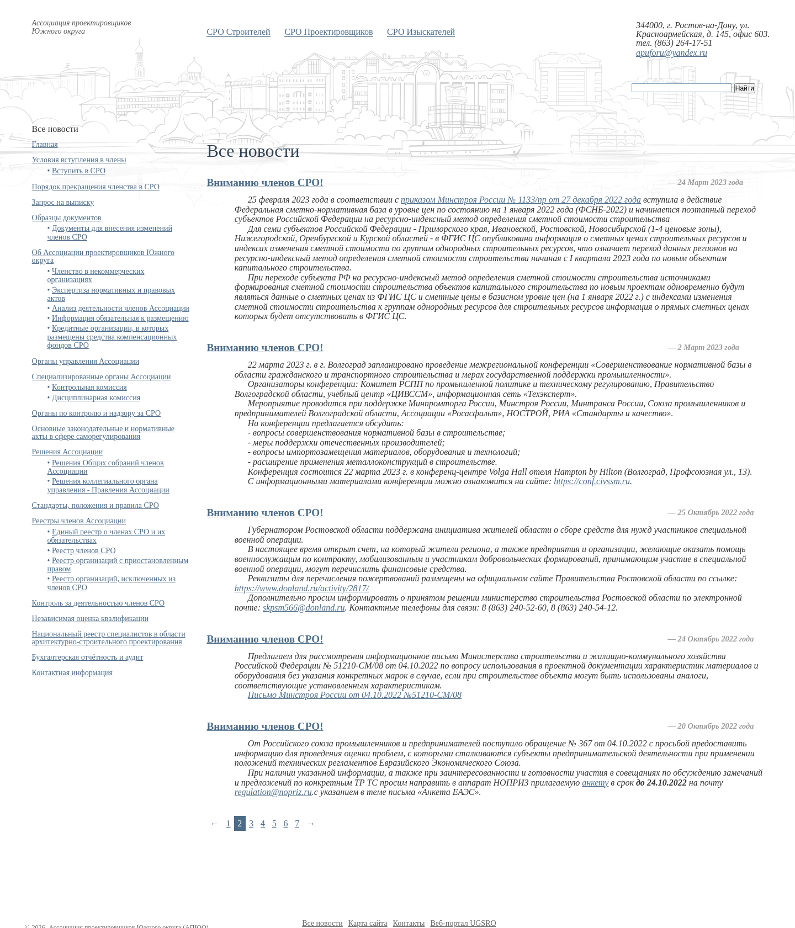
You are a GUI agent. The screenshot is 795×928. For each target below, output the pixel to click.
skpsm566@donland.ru (304, 607)
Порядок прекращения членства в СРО (96, 187)
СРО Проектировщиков (328, 31)
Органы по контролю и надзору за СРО (96, 413)
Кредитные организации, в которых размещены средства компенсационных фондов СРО (112, 336)
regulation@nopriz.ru (273, 792)
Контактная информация (72, 673)
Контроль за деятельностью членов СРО (98, 603)
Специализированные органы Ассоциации (101, 377)
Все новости (322, 923)
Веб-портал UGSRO (463, 923)
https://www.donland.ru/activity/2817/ (302, 588)
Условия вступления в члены (79, 160)
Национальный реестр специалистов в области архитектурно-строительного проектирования (109, 638)
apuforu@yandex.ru (671, 52)
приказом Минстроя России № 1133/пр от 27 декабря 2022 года (521, 199)
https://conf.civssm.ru (592, 481)
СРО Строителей (238, 31)
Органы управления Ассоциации (86, 361)
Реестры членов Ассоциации (79, 521)
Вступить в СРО (78, 171)
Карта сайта (368, 923)
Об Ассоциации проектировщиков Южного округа (103, 256)
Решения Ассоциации (67, 452)
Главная (45, 144)
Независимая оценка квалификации (90, 618)
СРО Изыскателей (421, 31)
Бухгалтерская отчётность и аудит (88, 657)
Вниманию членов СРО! (264, 182)
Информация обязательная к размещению (120, 318)
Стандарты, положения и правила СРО (95, 505)
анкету (595, 782)
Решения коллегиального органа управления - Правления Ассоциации (108, 485)
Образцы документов (67, 218)
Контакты (409, 923)
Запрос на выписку (63, 202)
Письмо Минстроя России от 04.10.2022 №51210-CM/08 (355, 694)
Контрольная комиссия (89, 387)
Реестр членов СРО (84, 551)
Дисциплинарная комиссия (96, 398)
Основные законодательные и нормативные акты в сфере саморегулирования (103, 433)
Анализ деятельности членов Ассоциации (120, 308)
